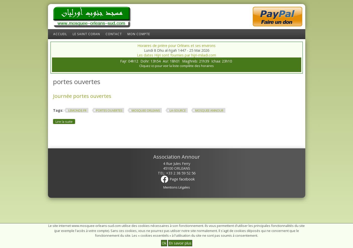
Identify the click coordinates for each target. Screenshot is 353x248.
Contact (114, 34)
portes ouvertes (109, 110)
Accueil (60, 34)
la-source (178, 110)
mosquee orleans (146, 110)
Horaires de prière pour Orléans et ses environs (176, 45)
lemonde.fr (77, 110)
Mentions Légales (176, 187)
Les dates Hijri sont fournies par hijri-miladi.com (176, 55)
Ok (164, 243)
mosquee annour (209, 110)
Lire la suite (65, 121)
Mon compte (138, 34)
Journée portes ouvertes (82, 95)
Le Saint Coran (86, 34)
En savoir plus (180, 243)
